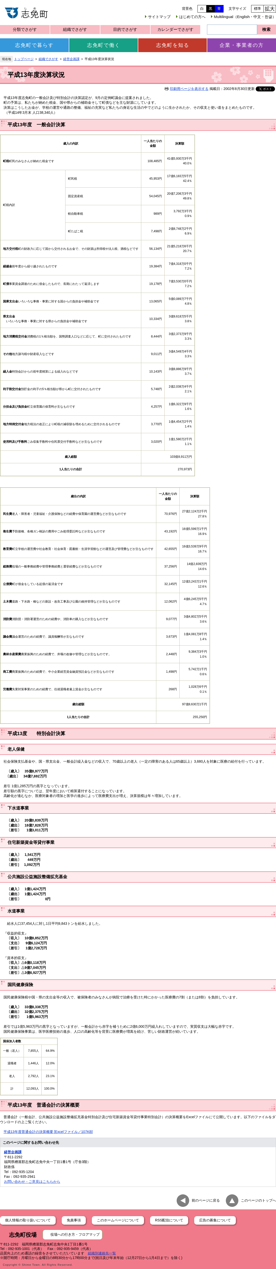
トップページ (24, 59)
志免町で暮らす (34, 45)
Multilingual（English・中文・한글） (245, 17)
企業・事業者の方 (242, 45)
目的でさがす (125, 29)
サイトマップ (159, 17)
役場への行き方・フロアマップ (75, 1234)
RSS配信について (169, 1220)
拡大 (270, 9)
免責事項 (74, 1220)
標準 (257, 9)
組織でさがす (75, 29)
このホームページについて (118, 1220)
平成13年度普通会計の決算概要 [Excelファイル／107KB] (48, 1132)
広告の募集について (215, 1220)
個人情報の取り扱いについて (28, 1220)
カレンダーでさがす (175, 29)
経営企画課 (71, 59)
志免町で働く (103, 45)
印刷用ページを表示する (189, 89)
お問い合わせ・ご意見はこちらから (32, 1182)
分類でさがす (25, 29)
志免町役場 (23, 1235)
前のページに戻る (206, 1200)
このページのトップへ (258, 1200)
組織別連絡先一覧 (102, 1253)
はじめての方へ (192, 17)
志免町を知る (172, 45)
